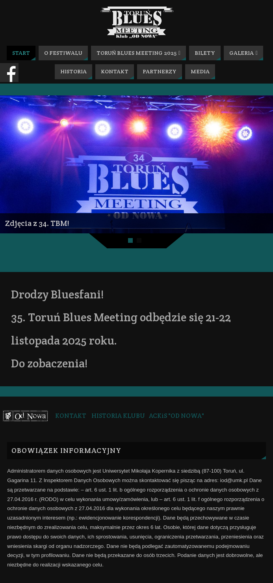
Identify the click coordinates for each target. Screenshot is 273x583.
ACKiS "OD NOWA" (176, 416)
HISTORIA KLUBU (118, 416)
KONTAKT (70, 416)
